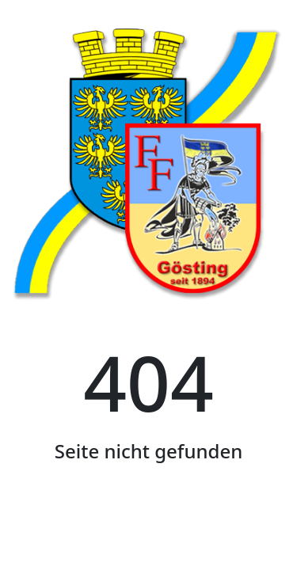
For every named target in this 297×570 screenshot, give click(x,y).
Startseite (148, 524)
